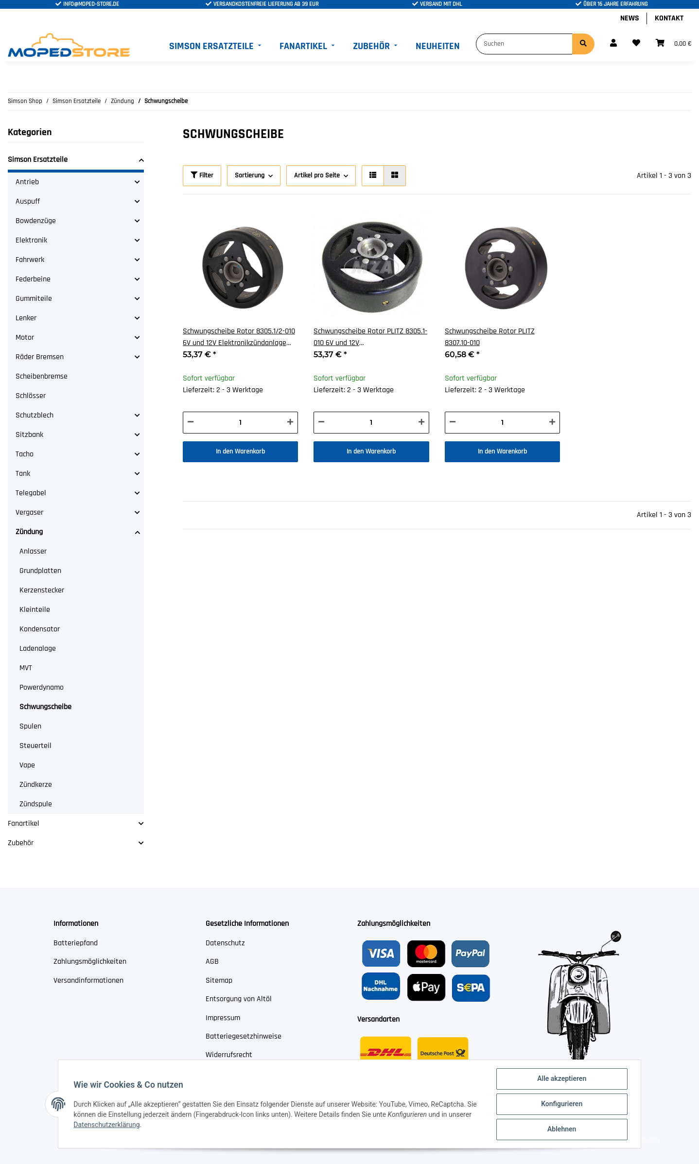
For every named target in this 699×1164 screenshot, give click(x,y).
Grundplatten (40, 571)
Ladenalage (37, 648)
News (629, 18)
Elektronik (31, 240)
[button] (613, 43)
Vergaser (29, 512)
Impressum (223, 1018)
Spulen (30, 726)
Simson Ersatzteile (38, 160)
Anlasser (33, 551)
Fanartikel (23, 823)
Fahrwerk (30, 260)
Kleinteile (34, 610)
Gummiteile (34, 299)
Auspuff (28, 201)
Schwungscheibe (45, 707)
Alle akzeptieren (561, 1079)
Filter (202, 175)
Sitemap (219, 980)
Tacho (25, 454)
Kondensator (39, 629)
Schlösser (31, 396)
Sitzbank (29, 435)
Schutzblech (34, 415)
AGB (212, 961)
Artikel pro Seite (317, 175)
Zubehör (21, 843)
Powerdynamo (41, 687)
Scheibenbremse (42, 376)
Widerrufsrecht (229, 1055)
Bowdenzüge (36, 221)
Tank (23, 474)
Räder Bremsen (40, 357)
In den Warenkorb (240, 451)
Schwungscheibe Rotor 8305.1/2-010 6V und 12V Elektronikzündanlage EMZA (239, 337)
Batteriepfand (75, 943)
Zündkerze (35, 785)
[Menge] (240, 422)
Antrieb (27, 182)
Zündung (29, 532)
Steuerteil (35, 746)
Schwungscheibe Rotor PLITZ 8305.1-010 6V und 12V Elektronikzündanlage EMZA (370, 337)
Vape (27, 765)
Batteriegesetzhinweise (243, 1036)
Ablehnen (561, 1129)
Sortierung (249, 175)
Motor (25, 337)
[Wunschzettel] (636, 43)
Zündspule (35, 804)
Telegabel (31, 493)
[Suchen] (524, 44)
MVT (25, 668)
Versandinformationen (88, 980)
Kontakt (669, 18)
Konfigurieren (561, 1104)
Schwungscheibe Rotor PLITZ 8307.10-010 (490, 337)
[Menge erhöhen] (290, 422)
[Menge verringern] (190, 422)
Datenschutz (225, 943)
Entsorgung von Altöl (239, 999)
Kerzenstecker (41, 590)
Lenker (26, 318)
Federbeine (33, 279)
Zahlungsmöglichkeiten (89, 961)
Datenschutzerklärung (107, 1125)
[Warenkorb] (673, 43)
